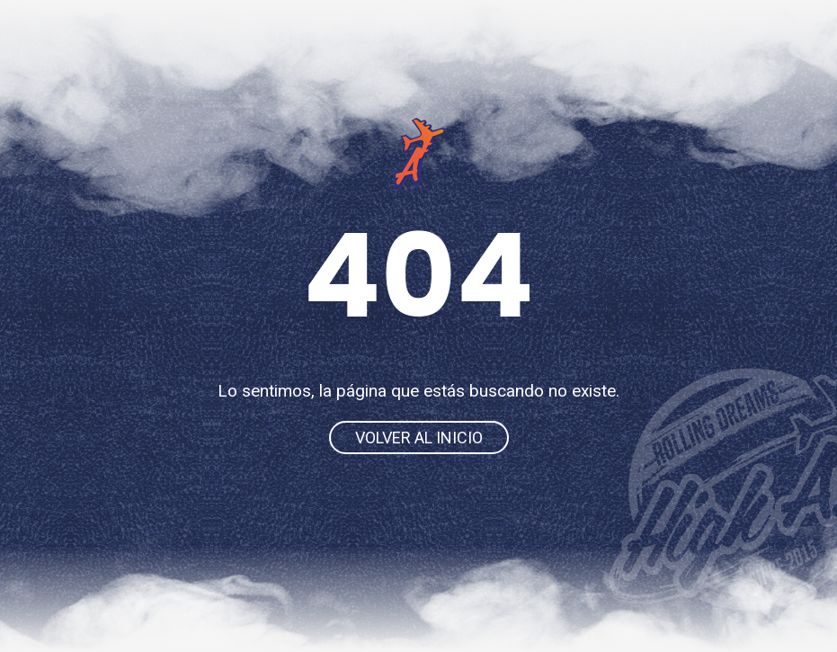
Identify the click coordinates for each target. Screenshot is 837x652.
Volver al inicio (419, 437)
